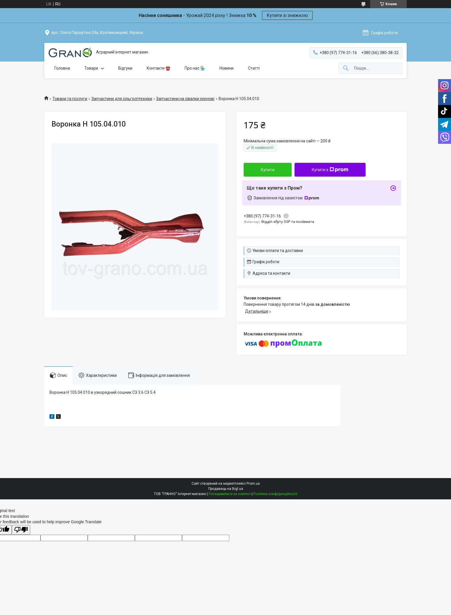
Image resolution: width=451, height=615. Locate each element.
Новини (226, 68)
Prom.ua (253, 484)
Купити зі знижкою (287, 15)
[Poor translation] (21, 530)
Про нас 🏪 (195, 68)
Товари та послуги (69, 98)
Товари (91, 68)
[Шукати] (346, 68)
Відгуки (125, 68)
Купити (267, 169)
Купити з (330, 169)
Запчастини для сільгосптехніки (121, 98)
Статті (254, 68)
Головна (62, 68)
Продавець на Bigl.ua (225, 489)
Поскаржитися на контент (230, 494)
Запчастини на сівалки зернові (185, 98)
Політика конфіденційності (275, 494)
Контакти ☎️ (158, 68)
